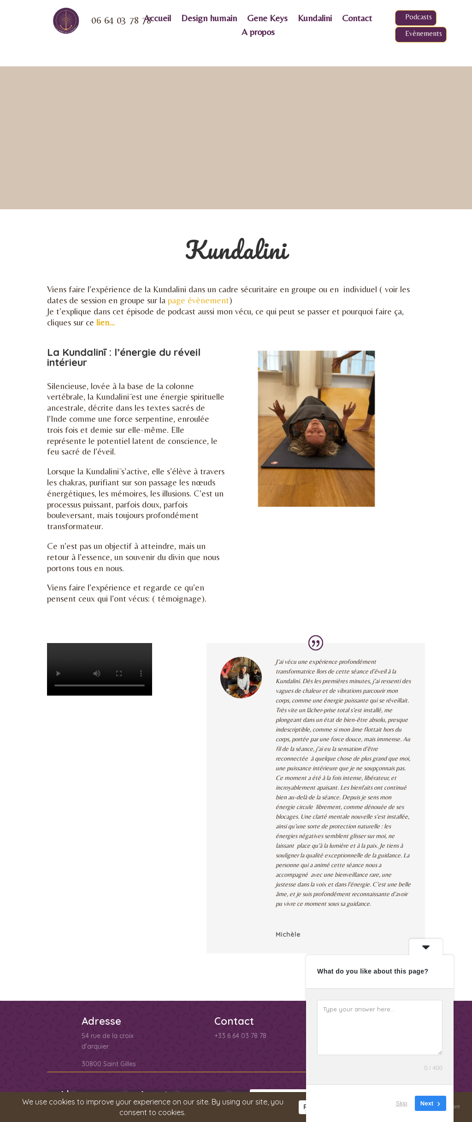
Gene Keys (267, 19)
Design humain (209, 19)
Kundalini (315, 19)
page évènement (198, 157)
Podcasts (418, 16)
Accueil (157, 19)
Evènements (423, 33)
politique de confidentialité (117, 1024)
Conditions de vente (84, 1088)
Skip (401, 1103)
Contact (357, 19)
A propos (258, 33)
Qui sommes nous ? (217, 1088)
